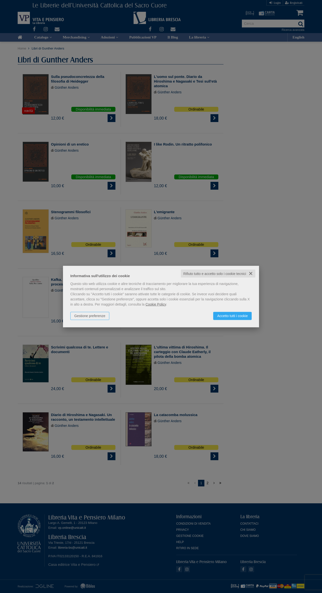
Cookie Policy (156, 304)
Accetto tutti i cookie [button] (232, 316)
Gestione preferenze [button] (89, 316)
